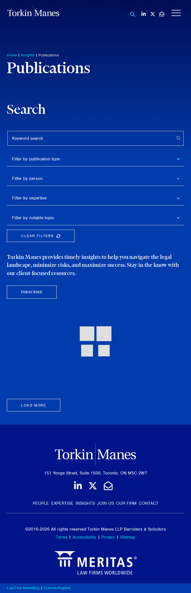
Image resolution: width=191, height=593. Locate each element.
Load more (33, 405)
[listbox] (95, 159)
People (41, 503)
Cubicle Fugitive (57, 588)
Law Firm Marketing (23, 588)
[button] (180, 159)
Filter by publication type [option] (36, 159)
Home (12, 55)
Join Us (105, 503)
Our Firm (126, 503)
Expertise (62, 503)
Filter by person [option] (27, 178)
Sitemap (127, 537)
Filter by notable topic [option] (33, 218)
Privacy (108, 537)
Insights (27, 55)
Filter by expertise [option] (29, 198)
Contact (149, 503)
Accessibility (84, 537)
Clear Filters (47, 237)
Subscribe (31, 292)
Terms (61, 537)
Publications (49, 55)
